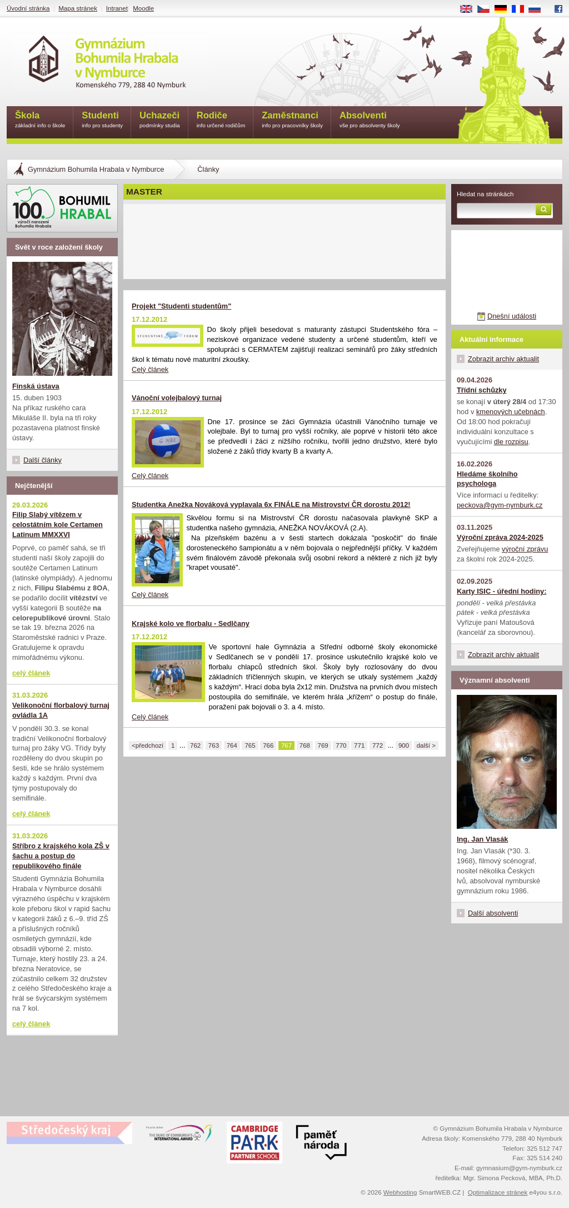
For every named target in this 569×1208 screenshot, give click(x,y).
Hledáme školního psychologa (487, 479)
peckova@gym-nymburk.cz (500, 505)
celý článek (31, 673)
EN (470, 9)
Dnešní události (511, 316)
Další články (42, 460)
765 (249, 745)
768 (305, 745)
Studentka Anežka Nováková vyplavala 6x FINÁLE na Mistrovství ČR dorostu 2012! (271, 504)
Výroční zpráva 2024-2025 (500, 537)
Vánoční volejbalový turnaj (177, 398)
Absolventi (370, 120)
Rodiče (221, 120)
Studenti (102, 120)
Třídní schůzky (482, 390)
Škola (40, 120)
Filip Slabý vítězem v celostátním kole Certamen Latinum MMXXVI (57, 524)
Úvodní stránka (28, 8)
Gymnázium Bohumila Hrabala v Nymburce (96, 169)
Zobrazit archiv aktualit (503, 359)
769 (323, 745)
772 (377, 745)
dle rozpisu (511, 442)
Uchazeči (159, 120)
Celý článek (150, 369)
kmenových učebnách (510, 411)
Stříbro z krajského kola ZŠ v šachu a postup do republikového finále (60, 856)
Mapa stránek (77, 8)
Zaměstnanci (292, 120)
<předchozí (147, 745)
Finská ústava (35, 386)
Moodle (143, 8)
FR (521, 9)
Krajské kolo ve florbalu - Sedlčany (190, 623)
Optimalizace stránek (498, 1192)
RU (538, 9)
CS (487, 9)
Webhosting (400, 1192)
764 (232, 745)
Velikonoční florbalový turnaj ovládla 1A (60, 710)
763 (213, 745)
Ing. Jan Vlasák (482, 839)
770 (341, 745)
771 (359, 745)
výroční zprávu (525, 549)
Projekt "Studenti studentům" (181, 306)
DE (504, 9)
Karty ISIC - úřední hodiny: (501, 591)
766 (268, 745)
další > (426, 745)
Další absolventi (493, 913)
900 (403, 745)
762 (195, 745)
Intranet (117, 8)
